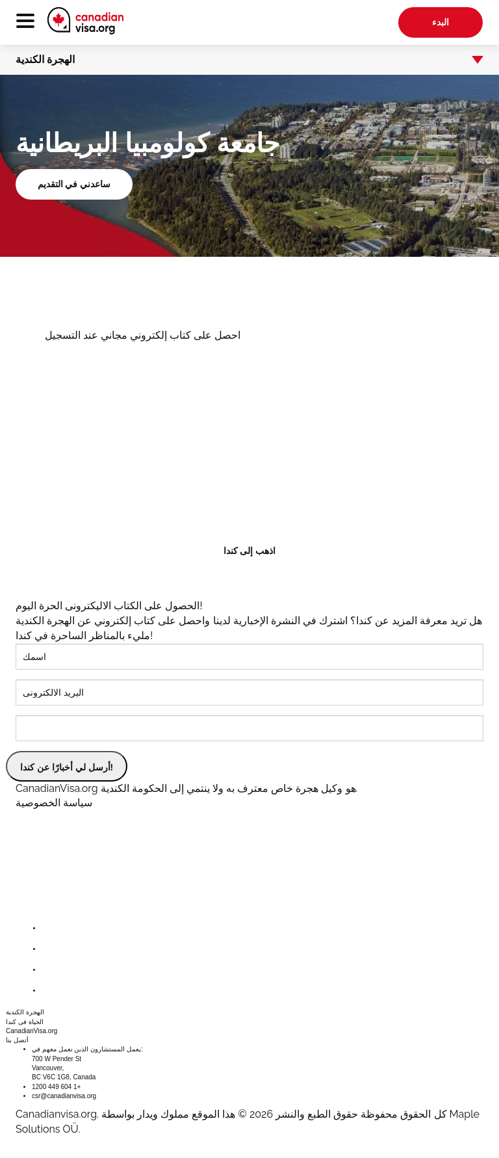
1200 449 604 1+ (56, 1086)
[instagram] (52, 969)
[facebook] (52, 928)
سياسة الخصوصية (54, 802)
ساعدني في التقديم (74, 184)
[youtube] (52, 990)
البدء (440, 22)
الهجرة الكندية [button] (241, 60)
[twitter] (52, 949)
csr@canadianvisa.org (64, 1095)
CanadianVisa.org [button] (31, 1030)
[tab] (249, 60)
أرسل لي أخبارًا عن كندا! (66, 767)
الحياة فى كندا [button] (25, 1021)
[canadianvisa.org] (85, 20)
